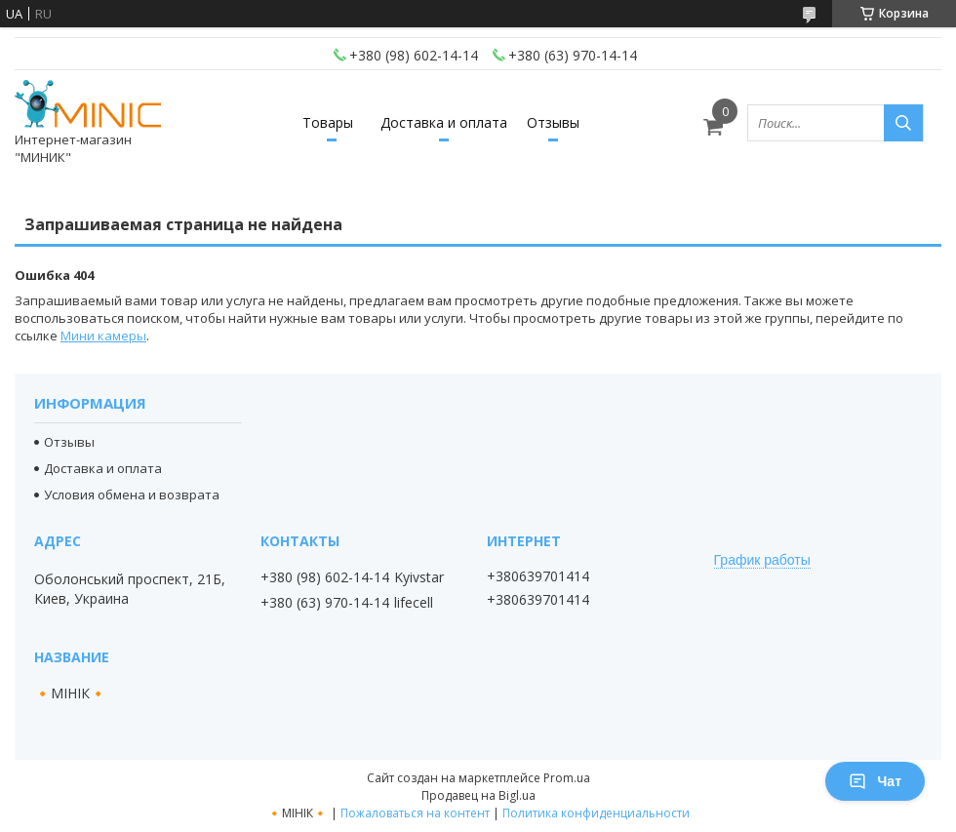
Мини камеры (103, 335)
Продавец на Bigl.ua (478, 795)
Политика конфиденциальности (596, 813)
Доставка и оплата (443, 122)
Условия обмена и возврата (131, 494)
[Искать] (903, 122)
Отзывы (553, 122)
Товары (327, 122)
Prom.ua (566, 778)
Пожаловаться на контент (415, 813)
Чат (875, 781)
